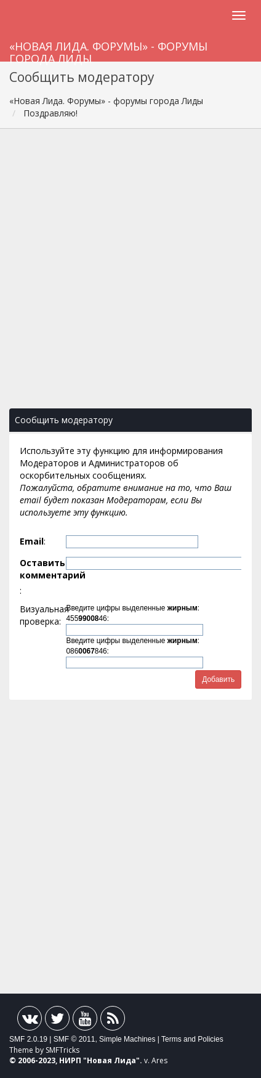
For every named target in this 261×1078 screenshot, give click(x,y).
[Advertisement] (130, 274)
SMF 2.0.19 (28, 1039)
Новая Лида (111, 1060)
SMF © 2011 (74, 1039)
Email (32, 541)
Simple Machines (127, 1039)
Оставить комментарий (42, 569)
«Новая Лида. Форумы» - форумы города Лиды (108, 50)
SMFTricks (62, 1050)
